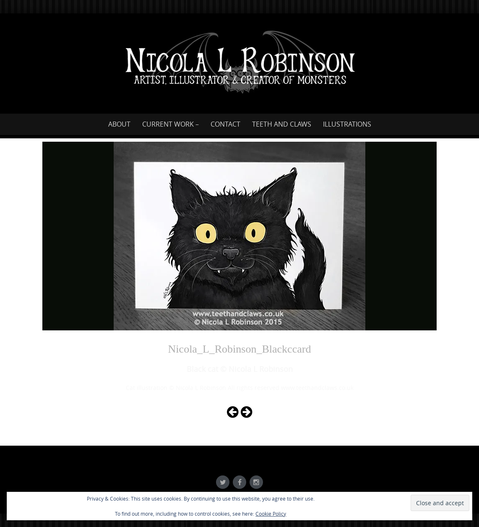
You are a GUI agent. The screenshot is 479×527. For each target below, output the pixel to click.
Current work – (170, 124)
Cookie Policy (270, 513)
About (119, 124)
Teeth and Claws (281, 124)
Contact (225, 124)
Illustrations (347, 124)
